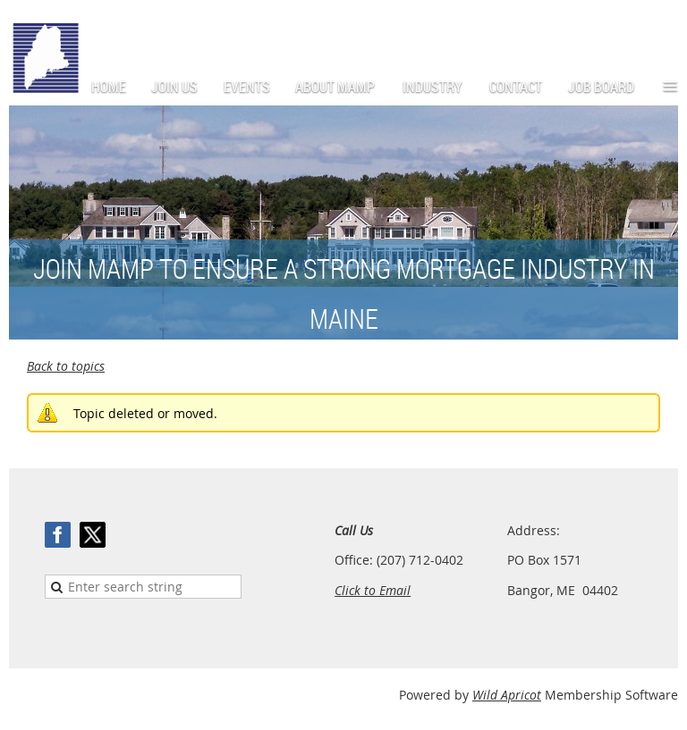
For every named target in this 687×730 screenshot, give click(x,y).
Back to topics (66, 365)
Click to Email (373, 590)
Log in (660, 26)
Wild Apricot (506, 694)
